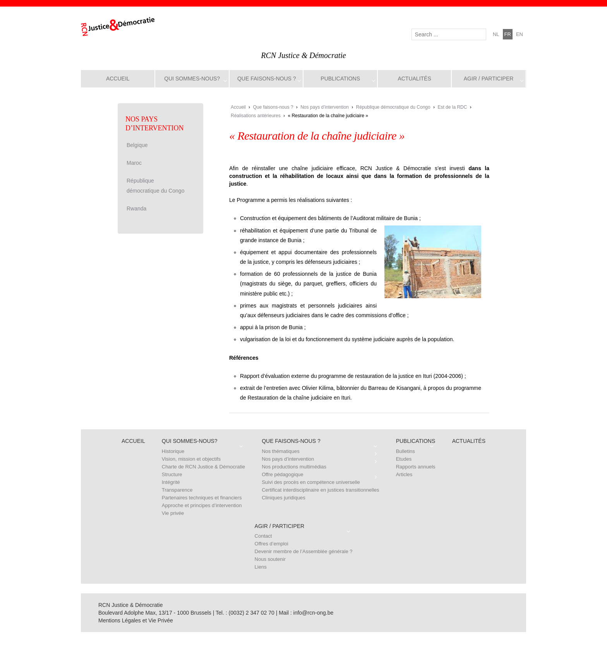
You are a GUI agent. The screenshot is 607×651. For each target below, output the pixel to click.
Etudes (404, 459)
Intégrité (171, 482)
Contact (263, 536)
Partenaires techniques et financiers (202, 498)
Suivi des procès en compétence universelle (311, 482)
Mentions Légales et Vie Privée (135, 620)
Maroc (134, 163)
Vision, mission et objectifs (191, 459)
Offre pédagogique (282, 474)
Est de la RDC (452, 107)
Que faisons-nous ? (266, 78)
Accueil (118, 78)
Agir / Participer (489, 78)
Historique (173, 451)
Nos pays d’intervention (324, 107)
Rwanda (136, 208)
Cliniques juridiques (283, 498)
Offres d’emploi (271, 544)
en (519, 34)
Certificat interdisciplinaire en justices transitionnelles (320, 490)
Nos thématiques (281, 451)
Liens (261, 567)
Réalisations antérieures (256, 115)
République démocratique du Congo (393, 107)
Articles (404, 474)
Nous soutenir (270, 559)
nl (496, 34)
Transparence (177, 490)
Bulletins (405, 451)
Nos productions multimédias (294, 467)
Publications (340, 78)
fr (507, 34)
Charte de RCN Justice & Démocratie (203, 467)
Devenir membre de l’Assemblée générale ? (304, 551)
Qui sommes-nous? (192, 78)
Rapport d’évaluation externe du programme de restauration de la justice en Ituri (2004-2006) (351, 376)
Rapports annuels (416, 467)
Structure (172, 474)
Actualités (414, 78)
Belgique (137, 145)
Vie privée (173, 513)
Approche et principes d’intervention (202, 505)
